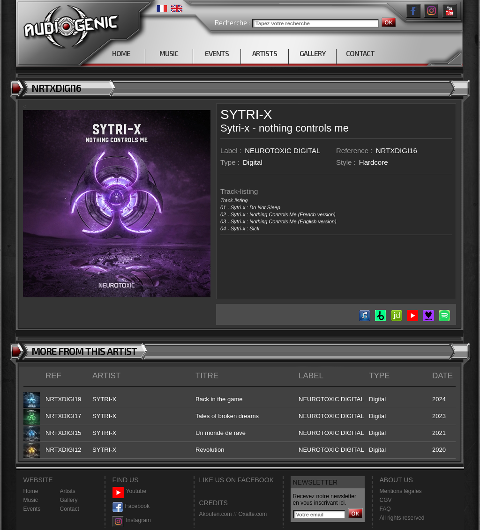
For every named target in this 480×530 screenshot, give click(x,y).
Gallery (69, 500)
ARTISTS (264, 53)
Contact (69, 509)
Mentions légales (401, 491)
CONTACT (360, 53)
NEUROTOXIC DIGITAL (282, 151)
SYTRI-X (246, 114)
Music (30, 500)
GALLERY (312, 53)
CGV (386, 500)
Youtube (129, 491)
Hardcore (373, 162)
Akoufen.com (215, 514)
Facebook (131, 506)
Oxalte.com (252, 514)
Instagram (131, 520)
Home (30, 491)
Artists (67, 491)
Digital (252, 162)
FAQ (385, 509)
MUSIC (168, 53)
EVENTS (217, 53)
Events (32, 509)
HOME (121, 53)
